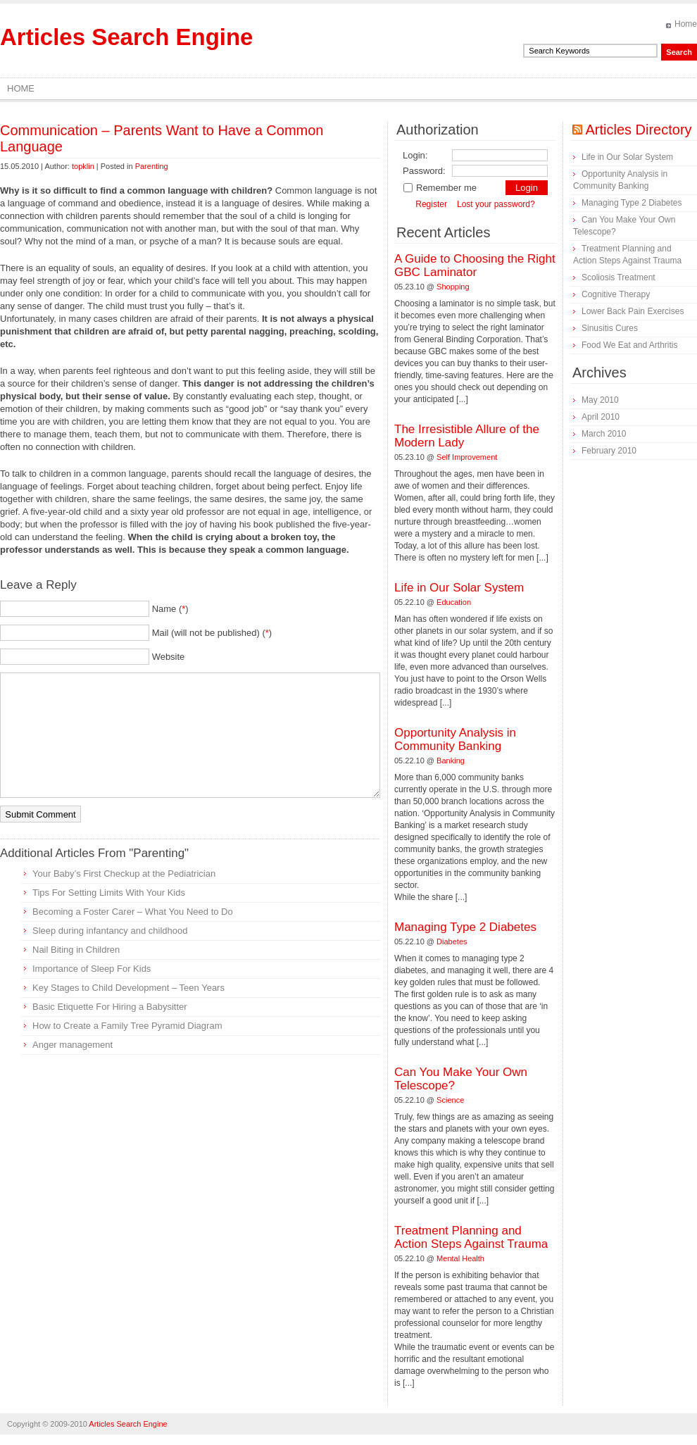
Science (450, 1100)
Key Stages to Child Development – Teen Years (128, 987)
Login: (415, 155)
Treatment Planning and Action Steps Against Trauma (471, 1237)
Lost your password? (496, 204)
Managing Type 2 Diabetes (465, 927)
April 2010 (601, 417)
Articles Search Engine (126, 37)
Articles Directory (638, 129)
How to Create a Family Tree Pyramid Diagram (127, 1025)
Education (454, 602)
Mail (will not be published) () (212, 632)
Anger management (72, 1044)
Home (685, 24)
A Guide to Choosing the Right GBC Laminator (474, 265)
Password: (424, 170)
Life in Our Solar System (459, 587)
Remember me (440, 187)
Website (168, 656)
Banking (451, 760)
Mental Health (460, 1258)
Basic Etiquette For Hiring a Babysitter (109, 1006)
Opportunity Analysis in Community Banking (455, 739)
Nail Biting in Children (76, 949)
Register (431, 204)
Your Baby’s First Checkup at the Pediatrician (123, 873)
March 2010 (604, 434)
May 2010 (600, 400)
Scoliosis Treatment (618, 277)
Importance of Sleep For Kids (91, 968)
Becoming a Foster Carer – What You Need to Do (132, 911)
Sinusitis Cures (610, 328)
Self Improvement (467, 457)
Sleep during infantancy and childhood (109, 930)
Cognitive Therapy (616, 294)
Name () (170, 608)
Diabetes (452, 941)
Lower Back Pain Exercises (633, 311)
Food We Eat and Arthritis (630, 345)
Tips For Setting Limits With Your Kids (108, 892)
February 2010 (609, 451)
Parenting (151, 166)
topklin (83, 166)
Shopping (453, 286)
